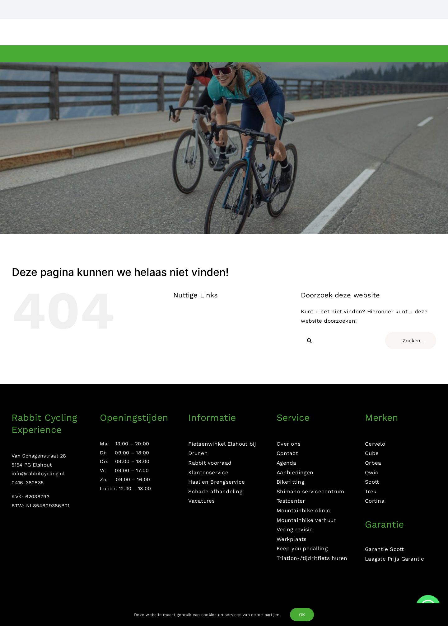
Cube (372, 453)
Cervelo (375, 444)
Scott (372, 482)
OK (302, 614)
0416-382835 (28, 483)
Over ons (289, 444)
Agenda (286, 463)
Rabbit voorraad (209, 463)
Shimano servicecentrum (310, 491)
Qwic (371, 472)
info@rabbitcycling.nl (38, 474)
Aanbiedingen (295, 472)
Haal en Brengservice (216, 482)
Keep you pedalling (302, 548)
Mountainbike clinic (303, 510)
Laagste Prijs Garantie (394, 559)
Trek (370, 491)
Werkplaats (292, 539)
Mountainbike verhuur (306, 520)
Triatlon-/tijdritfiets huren (312, 558)
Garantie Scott (384, 549)
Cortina (375, 501)
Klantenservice (208, 472)
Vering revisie (295, 529)
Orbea (373, 463)
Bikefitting (290, 482)
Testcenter (291, 501)
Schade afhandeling (215, 491)
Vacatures (201, 501)
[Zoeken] (309, 340)
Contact (287, 453)
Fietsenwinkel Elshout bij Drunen (222, 449)
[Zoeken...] (410, 340)
